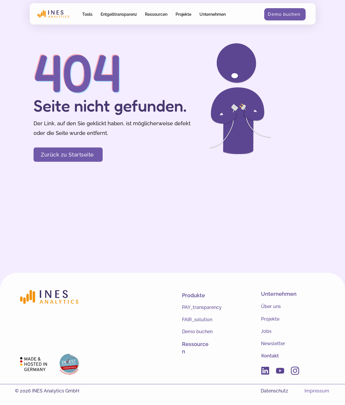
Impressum (316, 391)
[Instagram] (295, 370)
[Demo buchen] (285, 14)
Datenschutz (274, 391)
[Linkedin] (265, 370)
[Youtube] (280, 370)
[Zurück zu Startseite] (68, 154)
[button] (87, 14)
